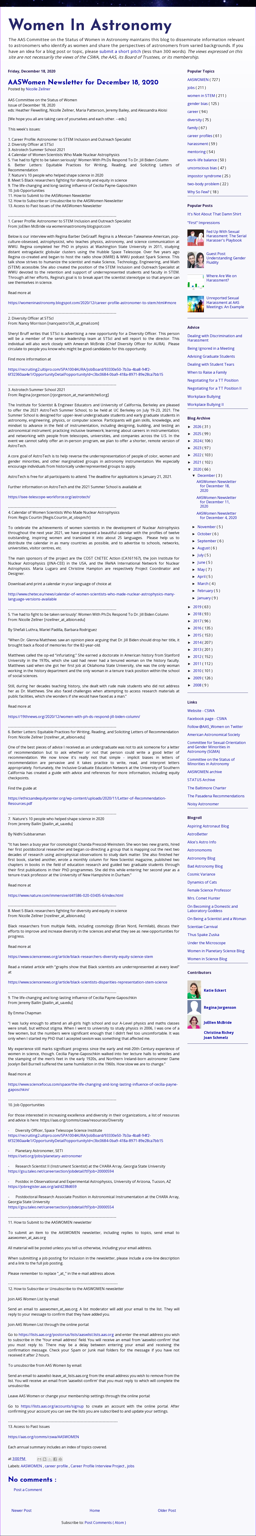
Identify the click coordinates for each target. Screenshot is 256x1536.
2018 (197, 613)
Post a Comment (28, 1489)
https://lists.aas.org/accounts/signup (52, 1406)
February (205, 590)
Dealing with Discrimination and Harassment (214, 338)
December (206, 475)
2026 (197, 426)
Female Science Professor (209, 890)
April (201, 576)
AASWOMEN (32, 1465)
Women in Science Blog (207, 958)
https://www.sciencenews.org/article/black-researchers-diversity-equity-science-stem (80, 956)
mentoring (197, 151)
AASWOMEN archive (204, 771)
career (193, 111)
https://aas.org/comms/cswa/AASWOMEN (43, 1436)
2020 (197, 469)
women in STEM (201, 95)
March (203, 583)
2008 (197, 685)
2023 (197, 447)
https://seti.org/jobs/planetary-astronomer (45, 1155)
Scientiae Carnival (202, 926)
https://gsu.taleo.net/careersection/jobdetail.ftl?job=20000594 (61, 1171)
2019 (197, 606)
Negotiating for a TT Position (212, 380)
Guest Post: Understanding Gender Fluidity (226, 258)
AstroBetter (197, 834)
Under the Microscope (206, 942)
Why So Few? (198, 191)
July (201, 555)
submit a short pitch (120, 51)
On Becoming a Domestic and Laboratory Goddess (212, 908)
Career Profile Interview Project (98, 1465)
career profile (57, 1465)
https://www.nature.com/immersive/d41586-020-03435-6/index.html (65, 895)
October (204, 533)
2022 (197, 454)
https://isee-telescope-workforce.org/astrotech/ (49, 496)
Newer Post (21, 1510)
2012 (197, 656)
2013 (197, 649)
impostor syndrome (204, 175)
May (201, 569)
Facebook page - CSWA (207, 718)
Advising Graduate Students (211, 356)
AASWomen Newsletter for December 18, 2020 (216, 486)
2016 (197, 628)
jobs (130, 1465)
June (201, 562)
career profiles (200, 135)
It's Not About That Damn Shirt (214, 213)
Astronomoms (199, 850)
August (204, 547)
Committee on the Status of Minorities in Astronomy (211, 761)
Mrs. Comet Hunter (203, 898)
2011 (197, 663)
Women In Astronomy (90, 26)
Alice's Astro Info (201, 842)
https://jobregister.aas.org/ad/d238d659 (42, 1186)
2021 (197, 462)
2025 (197, 433)
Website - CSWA (201, 710)
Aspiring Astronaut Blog (208, 826)
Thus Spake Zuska (203, 934)
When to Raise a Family (207, 372)
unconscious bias (202, 167)
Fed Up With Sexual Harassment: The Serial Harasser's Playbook (226, 236)
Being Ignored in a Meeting (211, 348)
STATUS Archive (201, 779)
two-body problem (203, 183)
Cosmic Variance (201, 874)
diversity (195, 119)
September (207, 540)
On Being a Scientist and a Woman (216, 918)
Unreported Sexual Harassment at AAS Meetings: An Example (225, 302)
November (207, 526)
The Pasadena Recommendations (216, 795)
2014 (197, 642)
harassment (198, 143)
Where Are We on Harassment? (221, 278)
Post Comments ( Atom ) (105, 1522)
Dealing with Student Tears (210, 364)
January (204, 597)
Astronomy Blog (201, 858)
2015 (197, 635)
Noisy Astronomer (203, 803)
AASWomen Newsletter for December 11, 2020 (216, 502)
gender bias (198, 103)
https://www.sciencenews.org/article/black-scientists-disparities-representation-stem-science (87, 982)
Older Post (167, 1510)
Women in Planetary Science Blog (216, 950)
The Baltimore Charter (206, 787)
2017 (197, 620)
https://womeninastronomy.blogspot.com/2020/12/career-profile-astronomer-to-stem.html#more (92, 302)
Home (95, 1510)
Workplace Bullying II (205, 404)
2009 (197, 678)
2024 (197, 440)
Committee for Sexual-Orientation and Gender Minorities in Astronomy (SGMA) (216, 747)
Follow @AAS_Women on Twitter (215, 726)
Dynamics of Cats (202, 882)
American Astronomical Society (213, 734)
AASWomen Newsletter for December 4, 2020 (217, 515)
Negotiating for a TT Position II (214, 388)
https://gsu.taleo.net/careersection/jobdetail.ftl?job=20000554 (61, 1207)
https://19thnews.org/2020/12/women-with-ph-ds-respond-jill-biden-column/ (74, 716)
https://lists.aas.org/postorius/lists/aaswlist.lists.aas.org (66, 1334)
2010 (197, 670)
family (193, 127)
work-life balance (202, 159)
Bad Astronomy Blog (205, 866)
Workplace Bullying (204, 396)
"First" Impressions (203, 222)
